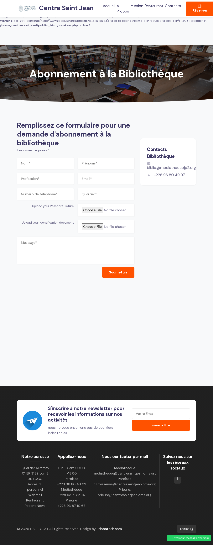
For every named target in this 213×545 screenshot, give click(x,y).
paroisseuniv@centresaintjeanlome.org (124, 484)
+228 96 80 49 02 (71, 484)
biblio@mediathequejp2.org (171, 166)
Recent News (35, 505)
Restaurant (154, 5)
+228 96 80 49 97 (169, 174)
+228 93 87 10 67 (71, 505)
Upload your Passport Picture (53, 206)
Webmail (35, 495)
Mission (137, 5)
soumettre (161, 425)
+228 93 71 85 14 (71, 495)
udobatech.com (109, 529)
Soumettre (118, 272)
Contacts (173, 5)
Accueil (109, 5)
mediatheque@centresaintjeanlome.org (125, 473)
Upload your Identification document (48, 223)
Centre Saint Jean (55, 8)
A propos (123, 8)
